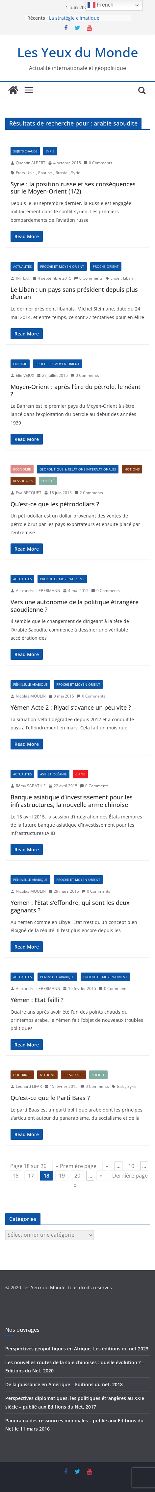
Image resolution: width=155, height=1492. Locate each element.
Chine (80, 774)
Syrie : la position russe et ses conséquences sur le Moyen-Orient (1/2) (73, 187)
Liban (128, 278)
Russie (61, 172)
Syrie (50, 151)
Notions (132, 469)
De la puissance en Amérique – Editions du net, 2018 (64, 1384)
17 (31, 1175)
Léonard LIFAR (29, 1086)
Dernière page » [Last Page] (111, 1180)
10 (131, 1166)
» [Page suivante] (101, 1175)
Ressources (23, 481)
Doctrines (22, 1074)
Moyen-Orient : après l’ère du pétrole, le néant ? (76, 390)
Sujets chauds (25, 151)
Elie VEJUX (25, 375)
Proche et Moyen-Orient (62, 266)
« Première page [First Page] (76, 1166)
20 (77, 1175)
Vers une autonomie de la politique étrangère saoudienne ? (75, 605)
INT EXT (23, 278)
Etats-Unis (25, 172)
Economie (22, 469)
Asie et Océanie (53, 774)
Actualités (22, 266)
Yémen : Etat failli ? (37, 1000)
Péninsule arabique (30, 684)
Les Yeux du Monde (77, 52)
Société (48, 481)
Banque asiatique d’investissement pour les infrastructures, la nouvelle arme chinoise (72, 801)
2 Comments (88, 492)
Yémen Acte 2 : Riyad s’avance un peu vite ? (71, 707)
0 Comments (98, 163)
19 (62, 1175)
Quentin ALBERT (30, 163)
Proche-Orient (106, 266)
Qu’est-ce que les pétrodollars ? (55, 504)
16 (15, 1175)
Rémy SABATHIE (31, 786)
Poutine (45, 172)
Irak (120, 1086)
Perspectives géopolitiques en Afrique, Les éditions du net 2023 (76, 1348)
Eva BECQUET (28, 492)
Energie (20, 363)
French (100, 5)
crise (115, 278)
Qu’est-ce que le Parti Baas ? (50, 1098)
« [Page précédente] (107, 1166)
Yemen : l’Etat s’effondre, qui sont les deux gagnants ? (70, 906)
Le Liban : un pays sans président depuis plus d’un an (74, 293)
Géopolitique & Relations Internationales (77, 469)
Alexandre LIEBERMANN (38, 590)
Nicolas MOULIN (31, 696)
